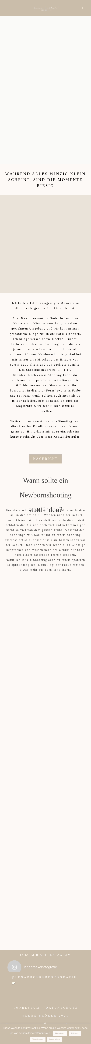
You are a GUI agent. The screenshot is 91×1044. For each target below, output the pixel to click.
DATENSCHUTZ (62, 1007)
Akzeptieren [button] (60, 1033)
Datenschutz (54, 1039)
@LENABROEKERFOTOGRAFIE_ (45, 977)
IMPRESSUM (27, 1007)
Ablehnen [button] (75, 1033)
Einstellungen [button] (37, 1039)
